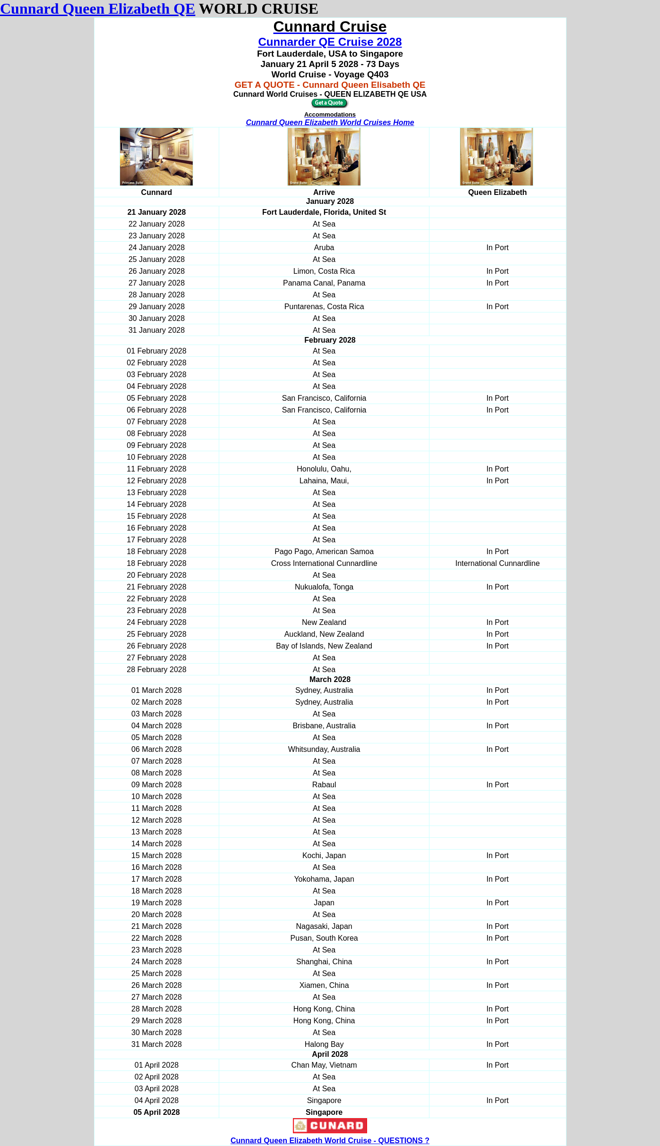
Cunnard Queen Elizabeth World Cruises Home (330, 122)
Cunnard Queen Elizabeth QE (97, 8)
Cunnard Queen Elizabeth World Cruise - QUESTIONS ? (330, 1141)
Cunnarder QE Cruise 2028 (330, 41)
